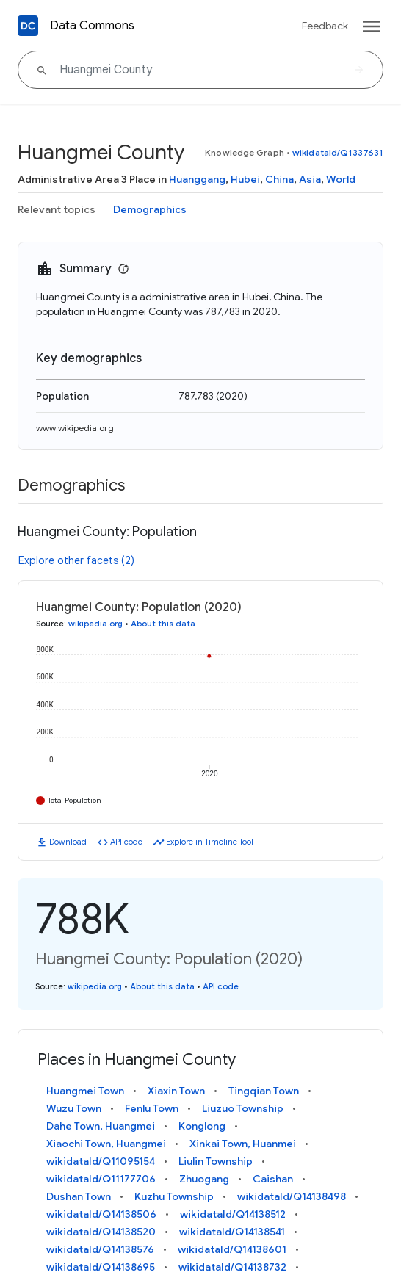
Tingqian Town (263, 1090)
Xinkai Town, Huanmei (242, 1143)
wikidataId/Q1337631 (337, 152)
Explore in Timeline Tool (209, 842)
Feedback (325, 25)
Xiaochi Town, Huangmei (106, 1143)
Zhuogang (204, 1178)
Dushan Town (78, 1196)
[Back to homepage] (28, 25)
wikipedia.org (95, 623)
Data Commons (92, 25)
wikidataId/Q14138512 (233, 1214)
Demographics (150, 209)
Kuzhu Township (174, 1196)
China (279, 179)
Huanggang (197, 179)
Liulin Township (215, 1161)
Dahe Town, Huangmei (100, 1126)
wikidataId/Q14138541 (232, 1231)
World (340, 179)
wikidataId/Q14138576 (100, 1249)
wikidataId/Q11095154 (100, 1161)
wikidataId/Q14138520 (101, 1231)
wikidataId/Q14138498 (291, 1196)
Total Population (74, 800)
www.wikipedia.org (75, 427)
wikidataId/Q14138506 (101, 1214)
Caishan (273, 1178)
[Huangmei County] (200, 69)
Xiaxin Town (176, 1090)
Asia (310, 179)
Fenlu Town (151, 1108)
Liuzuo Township (242, 1108)
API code (126, 842)
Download (68, 842)
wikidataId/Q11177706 (101, 1178)
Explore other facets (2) (76, 560)
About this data (163, 623)
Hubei (245, 179)
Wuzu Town (73, 1108)
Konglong (201, 1126)
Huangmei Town (85, 1090)
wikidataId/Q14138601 (232, 1249)
